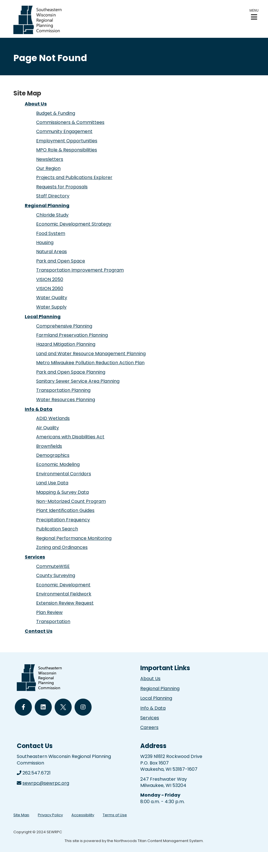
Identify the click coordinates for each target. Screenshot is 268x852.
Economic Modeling (58, 464)
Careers (149, 727)
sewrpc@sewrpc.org (45, 783)
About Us (36, 104)
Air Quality (47, 427)
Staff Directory (52, 196)
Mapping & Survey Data (62, 492)
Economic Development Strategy (73, 224)
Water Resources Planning (65, 399)
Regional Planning (47, 205)
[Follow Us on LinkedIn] (43, 707)
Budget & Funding (55, 113)
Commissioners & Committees (70, 122)
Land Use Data (52, 483)
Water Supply (51, 307)
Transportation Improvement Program (80, 270)
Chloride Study (52, 215)
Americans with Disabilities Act (70, 437)
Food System (50, 233)
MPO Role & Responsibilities (66, 150)
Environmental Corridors (63, 473)
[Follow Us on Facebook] (23, 707)
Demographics (52, 455)
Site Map (21, 815)
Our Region (48, 168)
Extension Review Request (65, 603)
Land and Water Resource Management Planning (91, 353)
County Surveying (55, 575)
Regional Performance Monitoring (74, 538)
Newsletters (49, 159)
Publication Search (57, 529)
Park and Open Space (60, 261)
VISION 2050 (49, 279)
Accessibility (82, 815)
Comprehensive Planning (64, 326)
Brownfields (49, 446)
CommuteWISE (53, 566)
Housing (44, 242)
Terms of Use (115, 815)
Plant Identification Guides (65, 510)
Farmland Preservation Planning (72, 335)
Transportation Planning (63, 390)
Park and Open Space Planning (70, 372)
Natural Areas (51, 251)
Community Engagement (64, 131)
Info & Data (38, 409)
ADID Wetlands (53, 418)
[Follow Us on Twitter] (63, 707)
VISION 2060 (49, 288)
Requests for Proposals (62, 187)
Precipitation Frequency (63, 519)
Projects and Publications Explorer (74, 177)
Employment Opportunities (66, 141)
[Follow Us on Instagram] (83, 707)
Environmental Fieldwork (63, 594)
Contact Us (38, 631)
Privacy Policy (50, 815)
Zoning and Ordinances (62, 547)
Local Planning (43, 316)
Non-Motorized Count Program (71, 501)
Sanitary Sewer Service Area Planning (77, 381)
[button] (254, 14)
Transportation (53, 621)
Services (35, 557)
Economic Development (63, 585)
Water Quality (51, 297)
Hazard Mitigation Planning (65, 344)
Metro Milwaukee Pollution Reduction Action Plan (90, 362)
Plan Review (49, 612)
